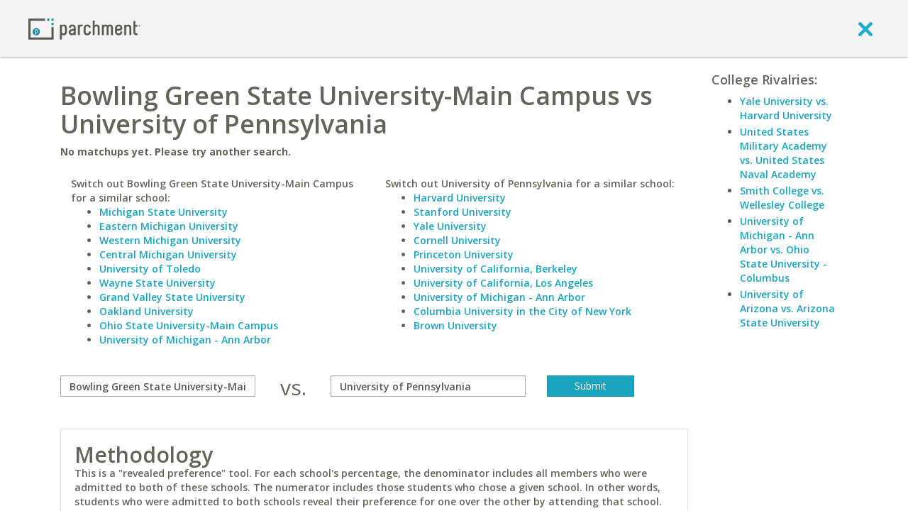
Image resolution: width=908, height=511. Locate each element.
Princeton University (464, 254)
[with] (428, 386)
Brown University (455, 325)
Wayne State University (157, 283)
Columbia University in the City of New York (522, 311)
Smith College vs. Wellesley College (782, 197)
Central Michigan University (168, 254)
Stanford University (462, 212)
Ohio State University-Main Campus (188, 325)
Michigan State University (163, 212)
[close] (865, 28)
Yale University (450, 226)
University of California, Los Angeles (503, 283)
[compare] (157, 386)
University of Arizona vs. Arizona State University (787, 308)
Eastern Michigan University (168, 226)
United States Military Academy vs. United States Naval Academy (783, 153)
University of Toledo (150, 268)
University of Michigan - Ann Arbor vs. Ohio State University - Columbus (783, 249)
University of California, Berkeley (495, 268)
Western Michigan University (170, 240)
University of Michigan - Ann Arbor (185, 339)
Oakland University (146, 311)
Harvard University (460, 197)
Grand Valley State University (172, 297)
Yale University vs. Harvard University (786, 108)
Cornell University (457, 240)
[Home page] (84, 28)
